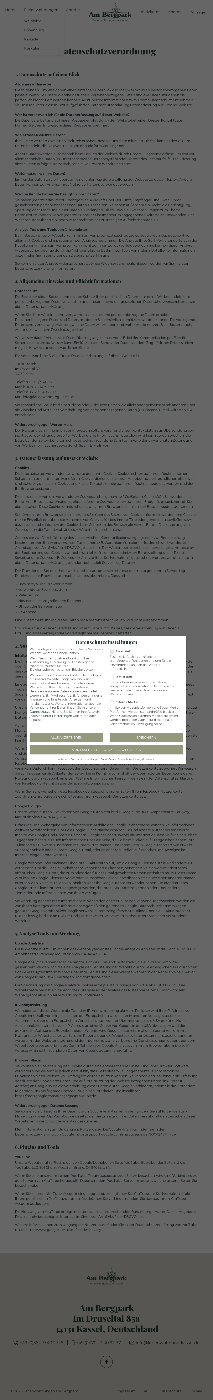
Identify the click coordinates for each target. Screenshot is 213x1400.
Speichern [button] (146, 735)
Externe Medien (126, 700)
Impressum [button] (149, 756)
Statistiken (123, 674)
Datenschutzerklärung (46, 709)
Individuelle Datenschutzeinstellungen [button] (78, 756)
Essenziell (122, 649)
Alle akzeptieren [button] (67, 735)
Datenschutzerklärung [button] (130, 756)
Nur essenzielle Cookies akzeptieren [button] (106, 747)
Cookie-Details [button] (108, 756)
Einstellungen (62, 713)
